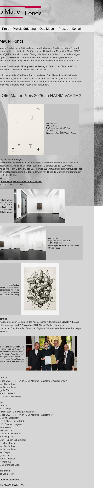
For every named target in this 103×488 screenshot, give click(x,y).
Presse (63, 28)
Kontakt (77, 28)
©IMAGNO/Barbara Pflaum (15, 485)
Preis (5, 28)
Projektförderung (24, 28)
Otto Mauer (47, 28)
